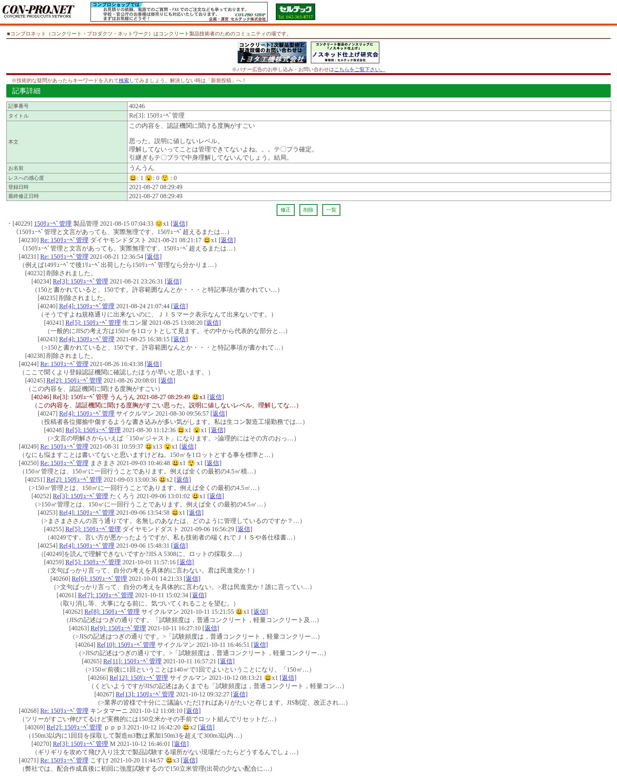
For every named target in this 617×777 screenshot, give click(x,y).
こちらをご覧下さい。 (359, 69)
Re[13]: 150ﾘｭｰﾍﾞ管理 (145, 694)
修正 (286, 210)
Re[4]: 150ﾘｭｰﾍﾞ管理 (87, 306)
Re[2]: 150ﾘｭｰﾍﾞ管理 (74, 380)
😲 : (169, 178)
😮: (152, 178)
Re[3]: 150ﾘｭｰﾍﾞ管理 (80, 281)
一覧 (331, 210)
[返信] (179, 223)
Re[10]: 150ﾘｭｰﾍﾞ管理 (126, 644)
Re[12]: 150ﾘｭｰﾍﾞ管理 (138, 677)
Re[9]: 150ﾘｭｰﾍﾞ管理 (118, 628)
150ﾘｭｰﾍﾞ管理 (53, 223)
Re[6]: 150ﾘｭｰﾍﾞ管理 (99, 578)
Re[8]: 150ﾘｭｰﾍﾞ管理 (112, 611)
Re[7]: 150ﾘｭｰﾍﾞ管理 (105, 595)
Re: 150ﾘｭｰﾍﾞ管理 (64, 240)
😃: (136, 178)
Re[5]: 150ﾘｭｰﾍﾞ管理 (93, 322)
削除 (308, 210)
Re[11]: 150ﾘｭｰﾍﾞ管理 (132, 661)
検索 (124, 80)
